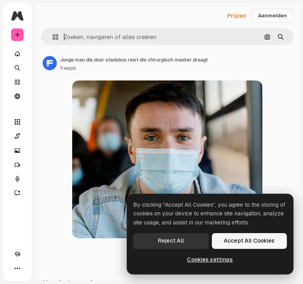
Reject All (171, 240)
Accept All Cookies (249, 240)
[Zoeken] (17, 68)
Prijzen (236, 15)
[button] (52, 37)
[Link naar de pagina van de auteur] (50, 63)
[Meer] (17, 268)
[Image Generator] (17, 150)
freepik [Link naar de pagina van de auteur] (68, 68)
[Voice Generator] (17, 178)
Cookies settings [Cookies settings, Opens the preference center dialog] (210, 259)
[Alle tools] (17, 122)
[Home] (17, 53)
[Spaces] (17, 136)
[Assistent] (17, 193)
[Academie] (17, 254)
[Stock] (17, 82)
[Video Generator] (17, 164)
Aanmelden (272, 15)
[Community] (17, 96)
